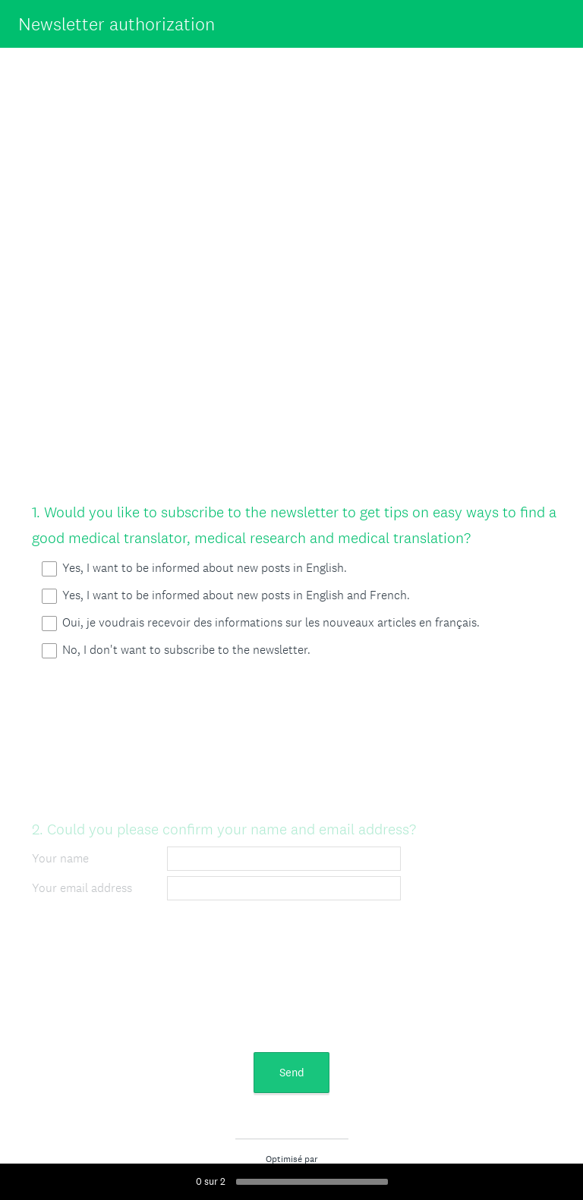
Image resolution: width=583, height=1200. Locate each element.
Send (291, 1072)
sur (210, 1181)
